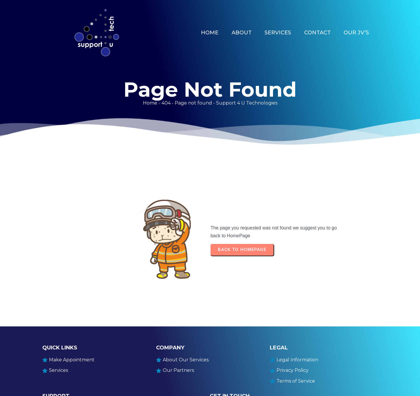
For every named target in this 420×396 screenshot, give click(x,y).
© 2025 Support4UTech (67, 388)
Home (150, 96)
